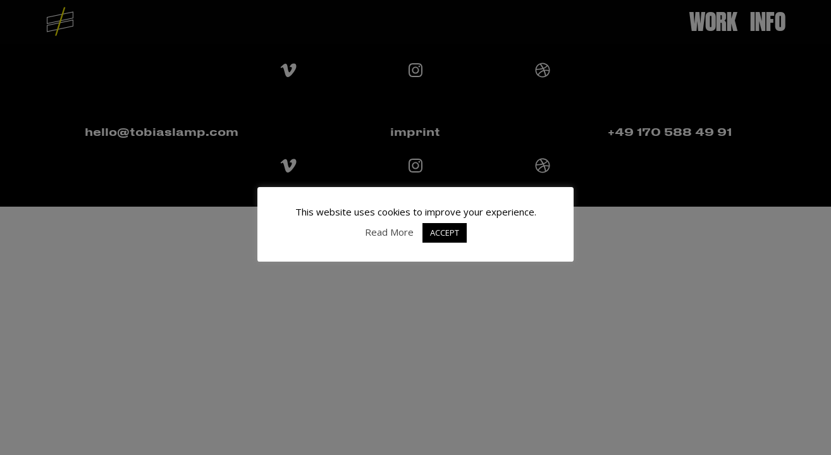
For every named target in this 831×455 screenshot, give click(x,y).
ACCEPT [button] (444, 232)
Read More (389, 232)
